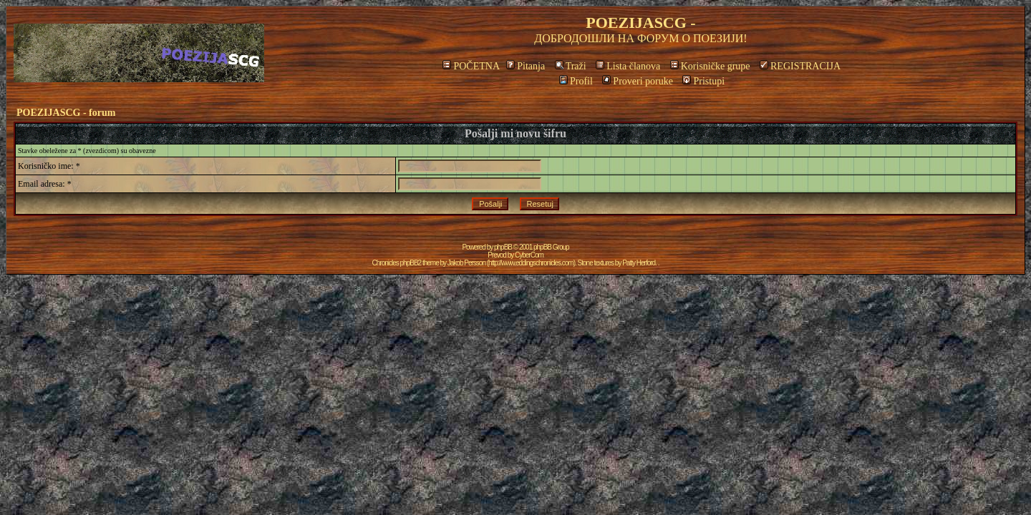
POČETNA (470, 66)
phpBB (503, 247)
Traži (570, 66)
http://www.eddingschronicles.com (530, 263)
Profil (576, 81)
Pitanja (525, 66)
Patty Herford (638, 263)
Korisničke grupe (710, 66)
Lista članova (628, 66)
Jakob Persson (466, 263)
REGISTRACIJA (800, 66)
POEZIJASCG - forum (65, 112)
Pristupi (703, 81)
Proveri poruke (637, 81)
